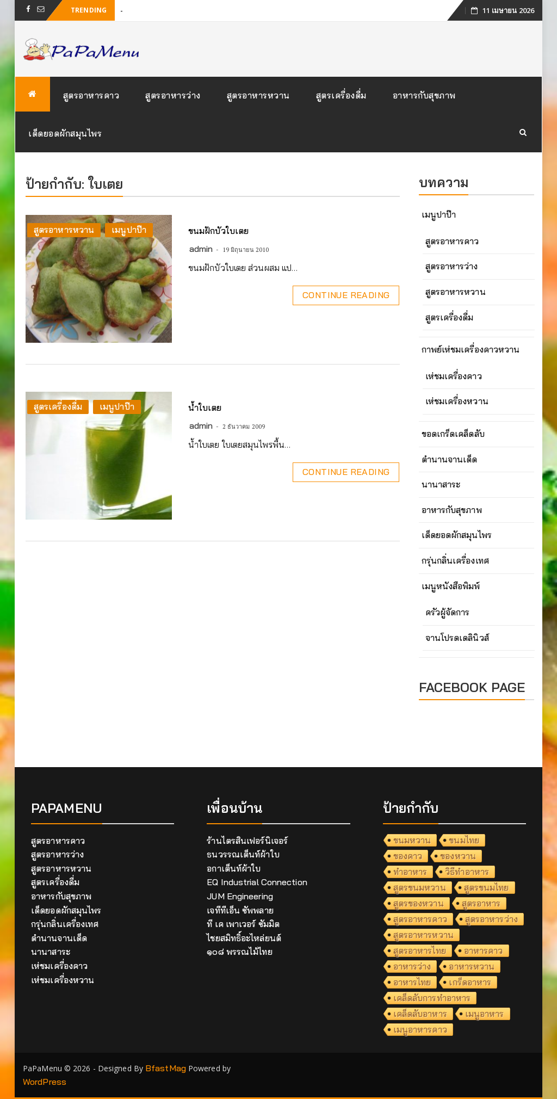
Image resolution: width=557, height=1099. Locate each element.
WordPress (44, 1081)
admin (201, 248)
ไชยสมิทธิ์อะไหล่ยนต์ (244, 938)
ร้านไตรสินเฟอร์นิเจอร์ (247, 840)
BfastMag (165, 1068)
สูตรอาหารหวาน (258, 95)
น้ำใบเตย (205, 407)
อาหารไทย (412, 982)
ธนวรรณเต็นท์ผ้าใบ (243, 854)
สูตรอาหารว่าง (173, 95)
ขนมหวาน (412, 840)
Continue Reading (345, 294)
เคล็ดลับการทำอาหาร (432, 997)
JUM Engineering (240, 896)
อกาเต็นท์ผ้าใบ (234, 868)
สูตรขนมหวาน (419, 887)
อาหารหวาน (471, 966)
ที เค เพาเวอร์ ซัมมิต (243, 923)
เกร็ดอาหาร (470, 982)
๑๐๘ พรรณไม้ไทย (239, 951)
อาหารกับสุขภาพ (424, 95)
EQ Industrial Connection (257, 881)
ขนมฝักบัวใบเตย (218, 230)
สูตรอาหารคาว (91, 95)
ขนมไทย (464, 840)
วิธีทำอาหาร (467, 871)
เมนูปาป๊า (129, 229)
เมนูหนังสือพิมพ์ (451, 586)
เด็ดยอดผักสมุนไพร (65, 133)
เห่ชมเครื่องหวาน (456, 401)
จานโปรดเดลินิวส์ (457, 637)
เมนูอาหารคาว (420, 1029)
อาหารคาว (483, 950)
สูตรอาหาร (481, 903)
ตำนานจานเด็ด (450, 459)
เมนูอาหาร (484, 1013)
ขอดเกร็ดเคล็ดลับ (453, 433)
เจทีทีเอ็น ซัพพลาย (240, 910)
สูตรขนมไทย (486, 887)
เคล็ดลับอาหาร (420, 1013)
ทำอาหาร (410, 871)
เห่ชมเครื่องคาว (453, 376)
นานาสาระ (441, 484)
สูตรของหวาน (418, 903)
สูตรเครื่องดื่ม (341, 95)
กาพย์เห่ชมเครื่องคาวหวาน (471, 349)
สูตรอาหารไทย (419, 950)
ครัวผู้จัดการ (447, 612)
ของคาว (408, 855)
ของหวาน (458, 855)
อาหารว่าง (412, 966)
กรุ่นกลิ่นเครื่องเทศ (455, 560)
